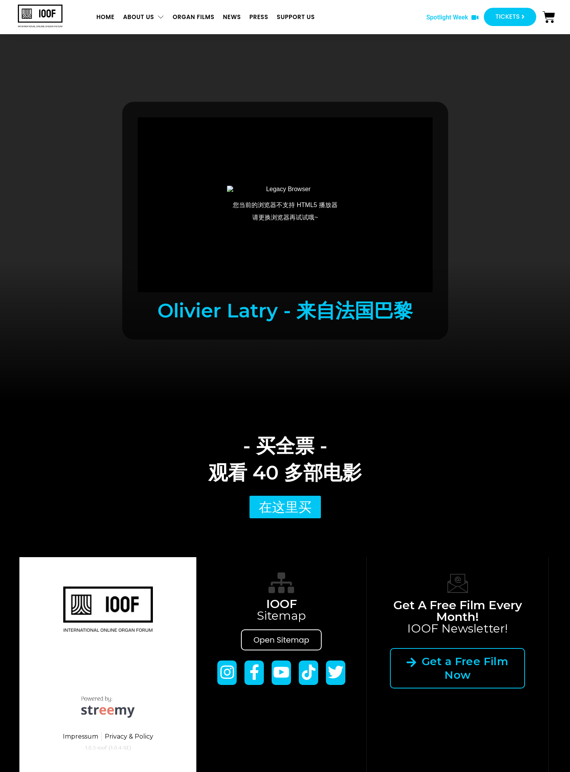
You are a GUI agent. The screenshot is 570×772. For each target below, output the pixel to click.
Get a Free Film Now (457, 668)
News (232, 17)
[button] (452, 17)
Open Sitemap (281, 639)
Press (259, 17)
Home (105, 17)
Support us (296, 17)
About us (143, 17)
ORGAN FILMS (194, 17)
